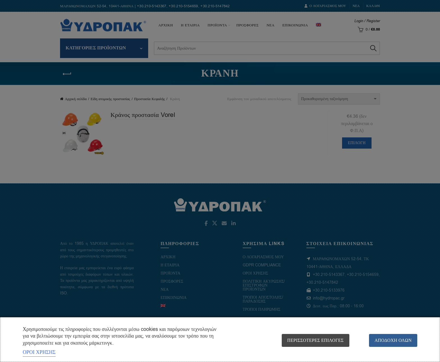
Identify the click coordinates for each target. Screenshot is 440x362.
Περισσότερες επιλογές (315, 340)
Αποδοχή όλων (393, 340)
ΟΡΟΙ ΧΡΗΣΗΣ (39, 352)
